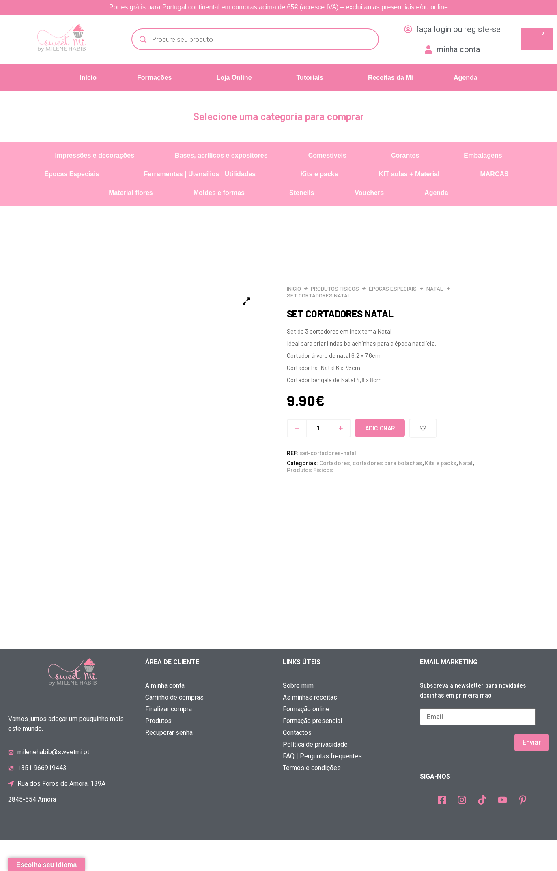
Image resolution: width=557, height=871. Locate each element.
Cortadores (334, 463)
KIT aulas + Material (409, 174)
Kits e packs (319, 174)
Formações (154, 77)
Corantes (405, 155)
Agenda (465, 77)
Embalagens (483, 155)
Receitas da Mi (390, 77)
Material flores (131, 192)
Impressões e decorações (94, 155)
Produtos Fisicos (335, 288)
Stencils (301, 192)
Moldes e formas (219, 192)
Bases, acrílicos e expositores (221, 155)
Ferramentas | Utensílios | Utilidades (200, 174)
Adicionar (380, 428)
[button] (156, 77)
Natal (434, 288)
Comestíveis (327, 155)
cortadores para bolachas (387, 463)
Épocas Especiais (71, 174)
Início (88, 77)
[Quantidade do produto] (319, 428)
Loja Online (234, 77)
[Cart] (537, 39)
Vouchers (369, 192)
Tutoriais (310, 77)
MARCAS (494, 174)
